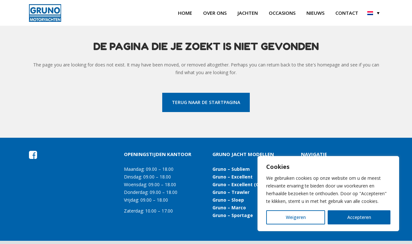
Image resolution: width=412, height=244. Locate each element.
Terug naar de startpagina (206, 102)
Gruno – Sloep (228, 200)
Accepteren (359, 217)
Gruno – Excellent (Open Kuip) (246, 184)
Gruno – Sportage (232, 215)
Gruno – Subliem (231, 169)
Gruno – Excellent (232, 177)
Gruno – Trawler (230, 192)
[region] (328, 193)
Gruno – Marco (229, 208)
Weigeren (296, 217)
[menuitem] (373, 13)
